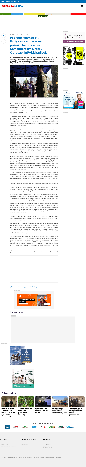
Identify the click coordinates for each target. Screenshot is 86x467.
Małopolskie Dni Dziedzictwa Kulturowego (34, 14)
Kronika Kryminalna (43, 16)
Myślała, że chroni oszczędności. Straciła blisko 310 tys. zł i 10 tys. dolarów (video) (8, 413)
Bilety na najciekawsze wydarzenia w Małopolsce (57, 14)
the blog (58, 457)
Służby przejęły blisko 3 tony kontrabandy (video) (59, 411)
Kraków (34, 286)
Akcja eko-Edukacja (5, 14)
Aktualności (14, 286)
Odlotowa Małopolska (17, 14)
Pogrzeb (21, 286)
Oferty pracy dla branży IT (48, 457)
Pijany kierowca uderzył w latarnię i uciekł (42, 411)
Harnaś (28, 286)
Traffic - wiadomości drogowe (78, 14)
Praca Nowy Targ (37, 457)
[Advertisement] (43, 25)
